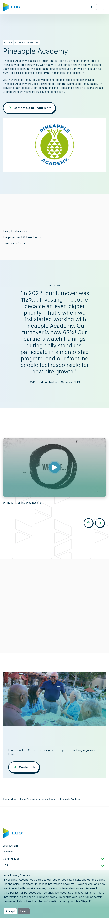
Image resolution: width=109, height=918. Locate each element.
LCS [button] (53, 865)
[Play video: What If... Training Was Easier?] (54, 467)
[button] (88, 523)
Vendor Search (49, 799)
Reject (23, 911)
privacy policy (48, 897)
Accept (10, 911)
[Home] (12, 7)
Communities (9, 799)
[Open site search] (91, 7)
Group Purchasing (28, 799)
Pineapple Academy (70, 799)
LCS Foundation (10, 846)
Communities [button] (53, 858)
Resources (8, 851)
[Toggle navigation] (100, 7)
